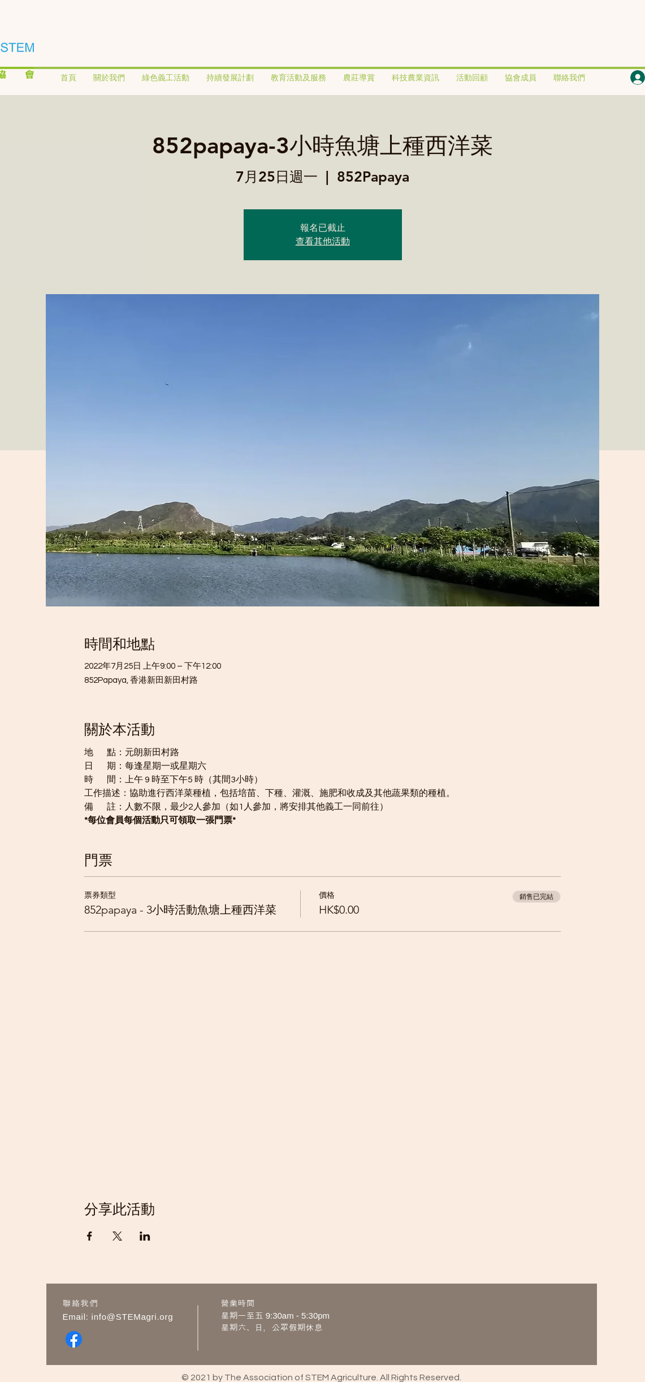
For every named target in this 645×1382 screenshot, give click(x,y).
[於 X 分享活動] (117, 1236)
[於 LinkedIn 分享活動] (145, 1236)
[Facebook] (74, 1339)
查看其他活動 (323, 241)
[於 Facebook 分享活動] (89, 1236)
